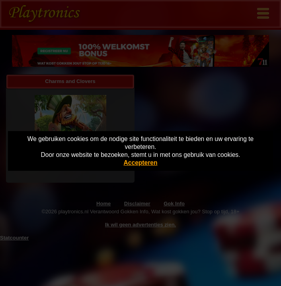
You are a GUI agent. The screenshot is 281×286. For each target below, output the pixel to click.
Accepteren (141, 162)
